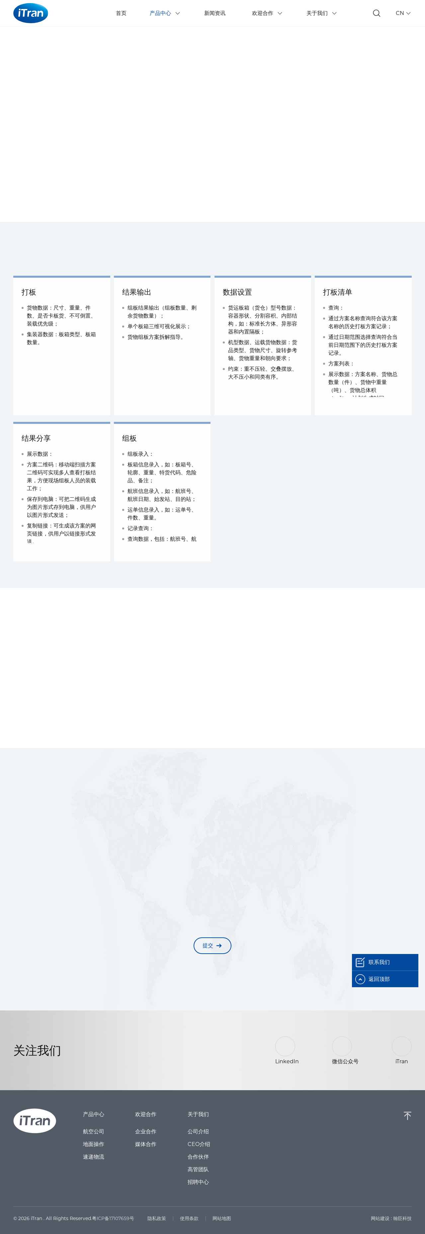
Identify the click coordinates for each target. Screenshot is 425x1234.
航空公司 (93, 1131)
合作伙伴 (197, 1157)
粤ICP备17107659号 (113, 1218)
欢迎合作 (145, 1114)
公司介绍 (197, 1131)
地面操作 (93, 1144)
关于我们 (197, 1114)
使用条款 (189, 1218)
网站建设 (380, 1218)
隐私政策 (156, 1218)
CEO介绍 (198, 1144)
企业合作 (145, 1131)
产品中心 (93, 1114)
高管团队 (197, 1169)
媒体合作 (145, 1144)
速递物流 (93, 1157)
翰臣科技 (402, 1218)
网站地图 (221, 1218)
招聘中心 (197, 1182)
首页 (121, 13)
